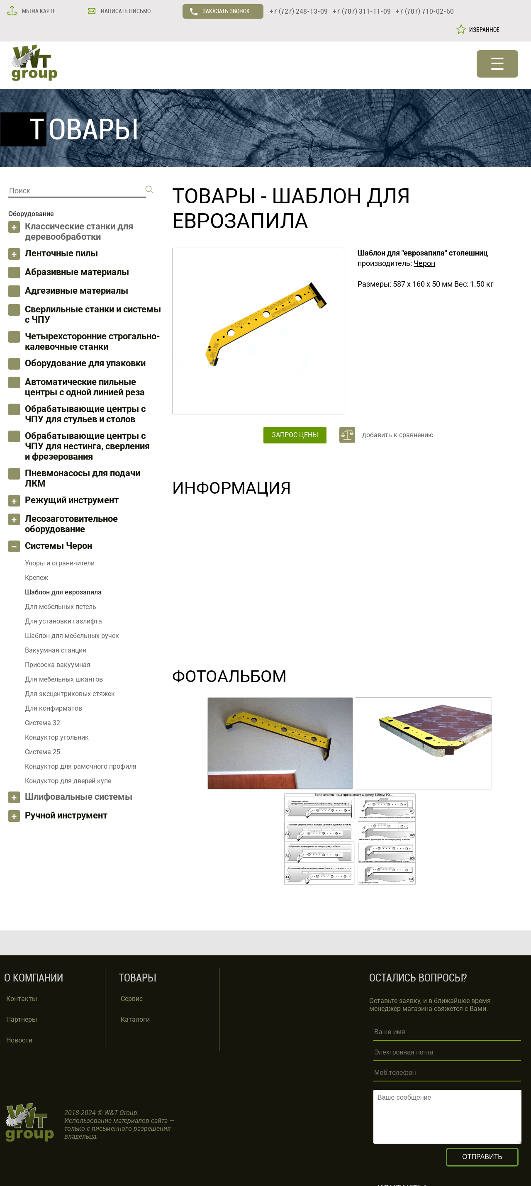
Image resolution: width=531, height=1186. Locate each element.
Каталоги (135, 1019)
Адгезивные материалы (76, 290)
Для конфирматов (53, 708)
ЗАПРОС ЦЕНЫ (295, 435)
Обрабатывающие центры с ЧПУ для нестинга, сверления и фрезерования (87, 446)
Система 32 (42, 723)
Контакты (21, 999)
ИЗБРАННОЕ (483, 30)
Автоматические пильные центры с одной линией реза (85, 387)
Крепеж (36, 578)
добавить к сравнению (398, 435)
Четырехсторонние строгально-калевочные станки (92, 341)
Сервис (132, 999)
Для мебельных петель (60, 607)
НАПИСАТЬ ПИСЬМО (125, 11)
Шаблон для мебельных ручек (72, 636)
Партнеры (21, 1019)
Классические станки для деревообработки (79, 231)
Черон (424, 263)
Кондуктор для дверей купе (68, 781)
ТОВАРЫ (214, 196)
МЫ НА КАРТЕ (38, 11)
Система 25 (42, 752)
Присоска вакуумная (57, 665)
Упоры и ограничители (60, 563)
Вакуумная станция (55, 650)
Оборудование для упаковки (85, 363)
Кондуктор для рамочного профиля (80, 766)
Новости (19, 1040)
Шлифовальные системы (78, 796)
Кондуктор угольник (57, 737)
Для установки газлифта (63, 621)
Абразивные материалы (77, 272)
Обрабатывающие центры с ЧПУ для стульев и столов (85, 414)
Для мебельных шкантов (64, 679)
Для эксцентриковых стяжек (70, 694)
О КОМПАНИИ (33, 978)
